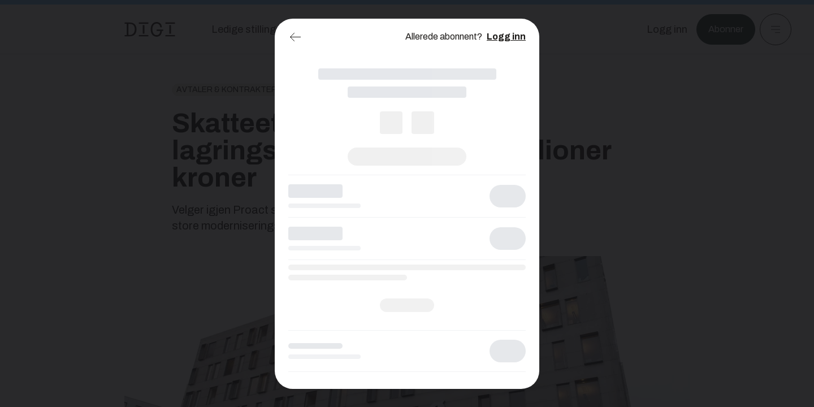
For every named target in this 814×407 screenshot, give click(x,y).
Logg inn (506, 36)
